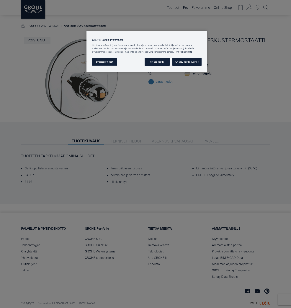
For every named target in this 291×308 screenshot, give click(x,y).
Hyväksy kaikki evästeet (187, 62)
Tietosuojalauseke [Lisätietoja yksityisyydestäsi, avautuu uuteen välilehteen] (183, 52)
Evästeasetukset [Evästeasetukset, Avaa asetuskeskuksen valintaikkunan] (104, 62)
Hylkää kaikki (157, 62)
